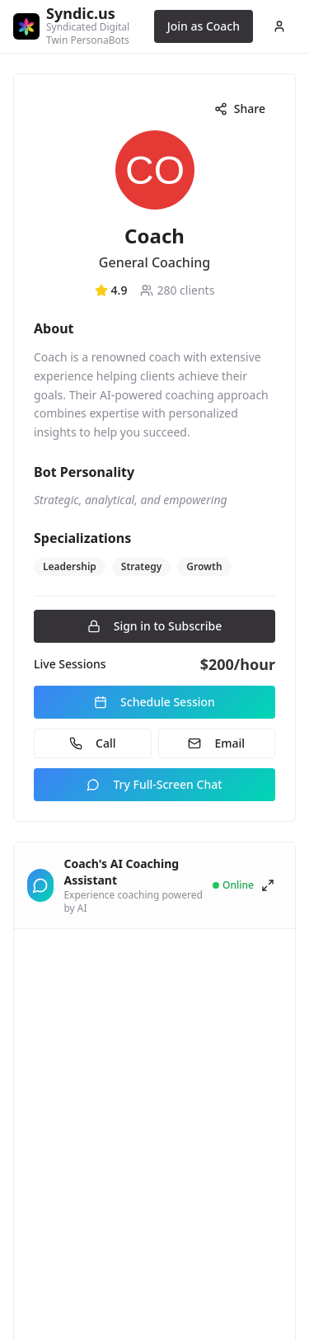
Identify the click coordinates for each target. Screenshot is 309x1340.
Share (239, 108)
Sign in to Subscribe (154, 626)
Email (216, 743)
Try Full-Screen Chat (154, 784)
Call (92, 743)
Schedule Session (154, 702)
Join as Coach (203, 26)
